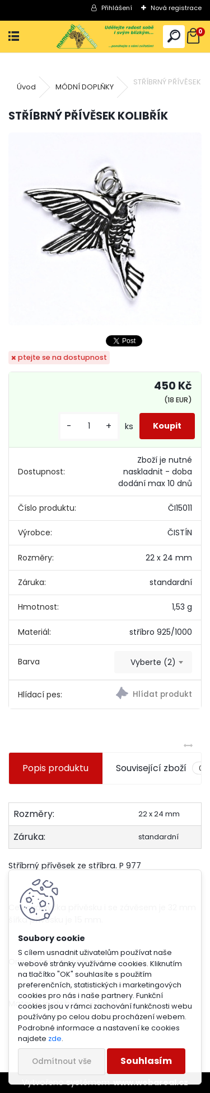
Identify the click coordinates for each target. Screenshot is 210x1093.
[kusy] (89, 426)
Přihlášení (116, 7)
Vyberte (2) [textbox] (153, 662)
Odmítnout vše (61, 1061)
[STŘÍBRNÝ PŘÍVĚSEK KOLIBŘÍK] (105, 228)
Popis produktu (55, 768)
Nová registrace (176, 7)
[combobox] (153, 662)
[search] (173, 36)
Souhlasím (146, 1060)
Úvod (26, 87)
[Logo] (105, 36)
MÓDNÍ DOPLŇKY (84, 87)
